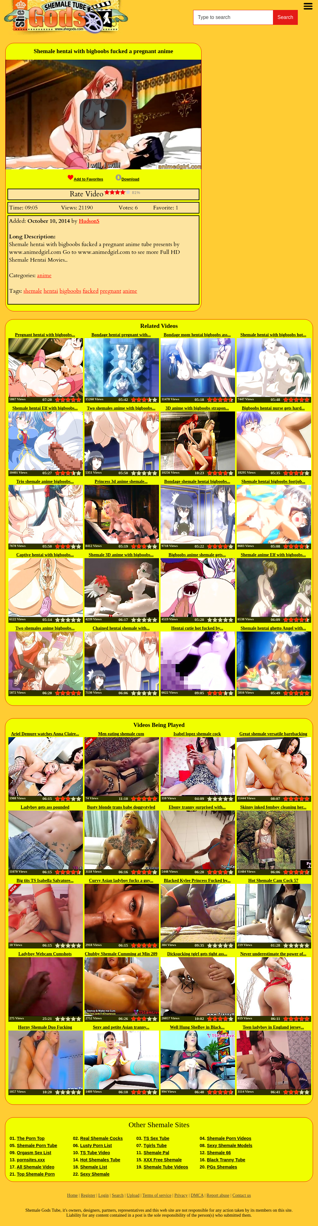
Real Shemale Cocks (101, 1138)
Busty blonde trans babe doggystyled (121, 807)
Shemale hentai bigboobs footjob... (273, 481)
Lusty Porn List (96, 1145)
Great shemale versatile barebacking (273, 734)
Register (88, 1195)
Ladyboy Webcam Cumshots (45, 954)
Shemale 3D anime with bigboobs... (121, 555)
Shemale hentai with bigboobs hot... (273, 335)
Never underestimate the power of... (273, 954)
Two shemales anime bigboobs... (45, 628)
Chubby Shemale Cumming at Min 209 (121, 954)
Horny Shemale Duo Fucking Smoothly (45, 1028)
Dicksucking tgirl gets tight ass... (197, 954)
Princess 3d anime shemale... (121, 481)
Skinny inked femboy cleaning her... (273, 807)
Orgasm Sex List (34, 1152)
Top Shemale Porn (36, 1174)
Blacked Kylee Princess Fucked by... (197, 880)
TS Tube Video (95, 1152)
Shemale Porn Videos (229, 1138)
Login (103, 1195)
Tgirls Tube (154, 1145)
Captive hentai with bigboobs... (45, 555)
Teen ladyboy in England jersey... (273, 1027)
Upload (133, 1195)
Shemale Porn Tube (37, 1145)
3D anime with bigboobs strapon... (197, 408)
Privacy (181, 1195)
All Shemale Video (35, 1166)
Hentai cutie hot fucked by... (197, 628)
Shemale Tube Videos (165, 1166)
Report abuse (218, 1195)
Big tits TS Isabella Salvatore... (44, 880)
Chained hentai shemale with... (121, 628)
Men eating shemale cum (121, 734)
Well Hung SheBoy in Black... (197, 1027)
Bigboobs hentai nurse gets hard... (273, 408)
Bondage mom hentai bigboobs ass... (197, 335)
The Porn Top (30, 1138)
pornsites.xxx (31, 1159)
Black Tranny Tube (226, 1159)
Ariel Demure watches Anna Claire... (45, 734)
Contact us (241, 1195)
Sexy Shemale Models (229, 1145)
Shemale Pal (156, 1152)
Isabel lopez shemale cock (197, 734)
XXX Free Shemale (162, 1159)
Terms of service (157, 1195)
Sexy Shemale (94, 1174)
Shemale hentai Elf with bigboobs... (45, 408)
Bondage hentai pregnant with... (121, 335)
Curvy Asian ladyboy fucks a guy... (121, 880)
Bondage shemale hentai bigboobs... (197, 481)
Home (72, 1195)
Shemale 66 (219, 1152)
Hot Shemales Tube (100, 1159)
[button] (103, 114)
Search (285, 17)
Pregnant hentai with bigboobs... (45, 335)
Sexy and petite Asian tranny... (121, 1027)
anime (44, 275)
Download (127, 179)
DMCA (197, 1195)
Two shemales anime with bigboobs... (121, 408)
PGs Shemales (222, 1166)
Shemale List (93, 1166)
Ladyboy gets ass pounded (45, 807)
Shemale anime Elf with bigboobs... (273, 555)
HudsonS (89, 221)
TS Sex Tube (156, 1138)
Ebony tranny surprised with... (197, 807)
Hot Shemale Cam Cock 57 (273, 880)
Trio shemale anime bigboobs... (45, 481)
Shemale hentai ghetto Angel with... (273, 628)
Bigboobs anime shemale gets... (197, 555)
